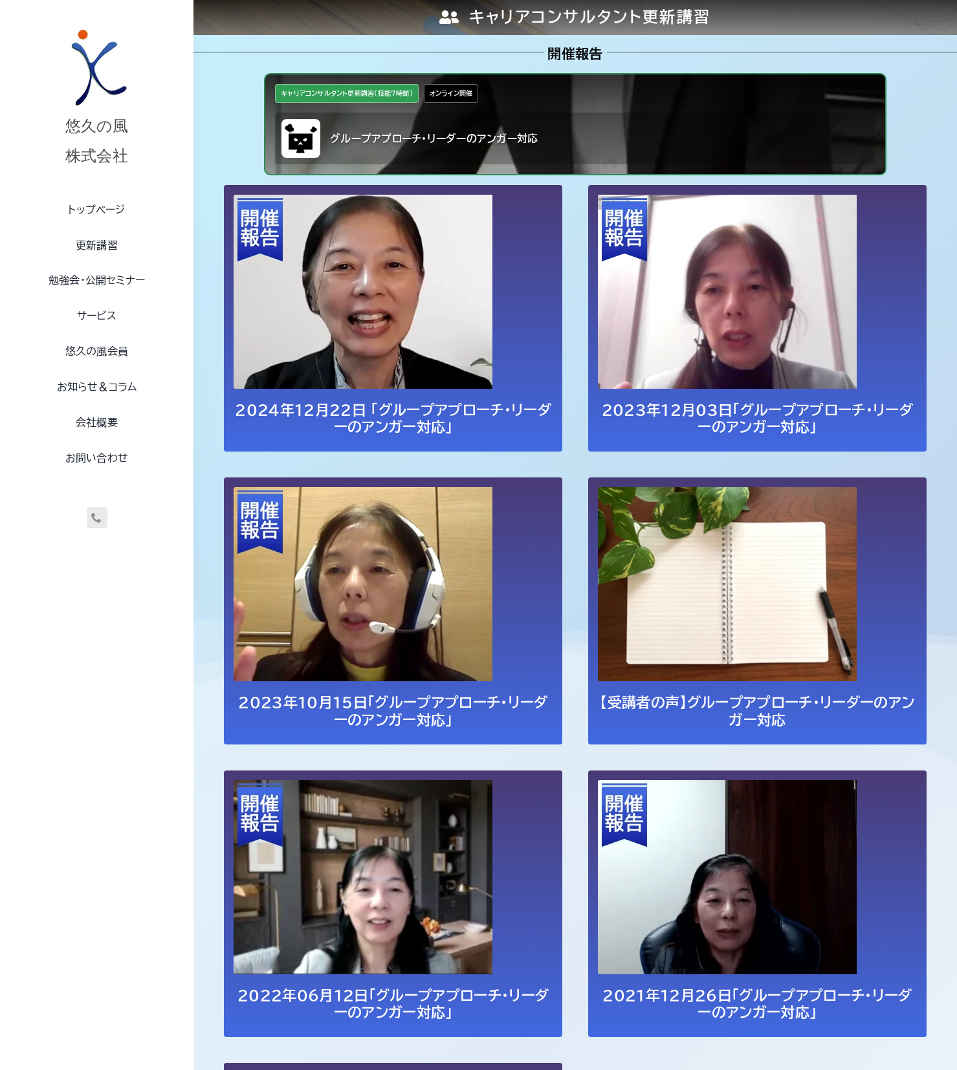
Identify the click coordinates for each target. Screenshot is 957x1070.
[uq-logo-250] (97, 27)
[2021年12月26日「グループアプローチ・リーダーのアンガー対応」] (727, 788)
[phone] (97, 517)
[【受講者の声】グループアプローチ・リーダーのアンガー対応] (727, 495)
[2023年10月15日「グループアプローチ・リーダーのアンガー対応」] (363, 495)
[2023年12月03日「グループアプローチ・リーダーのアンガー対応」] (727, 203)
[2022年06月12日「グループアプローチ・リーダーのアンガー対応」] (363, 788)
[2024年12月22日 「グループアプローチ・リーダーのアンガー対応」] (363, 203)
